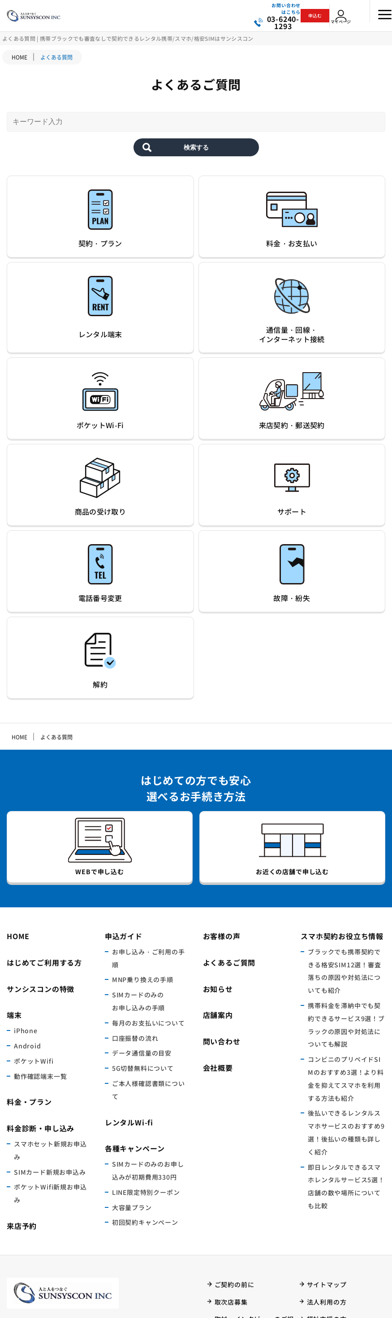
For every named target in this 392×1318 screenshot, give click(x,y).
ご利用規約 (231, 1195)
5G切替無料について (143, 914)
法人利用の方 (327, 1147)
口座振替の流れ (135, 883)
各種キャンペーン (135, 994)
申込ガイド (123, 782)
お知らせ (218, 834)
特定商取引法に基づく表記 (254, 1247)
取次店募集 (231, 1147)
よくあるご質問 (229, 808)
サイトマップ (327, 1129)
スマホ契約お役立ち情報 (342, 782)
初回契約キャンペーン (145, 1068)
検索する (196, 160)
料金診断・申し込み (40, 974)
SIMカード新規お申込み (50, 1017)
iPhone (26, 876)
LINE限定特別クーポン (146, 1037)
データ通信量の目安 (142, 898)
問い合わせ (222, 887)
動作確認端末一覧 (40, 921)
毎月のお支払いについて (148, 868)
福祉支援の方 (327, 1164)
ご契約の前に (234, 1129)
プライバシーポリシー (248, 1229)
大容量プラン (132, 1052)
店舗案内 (218, 860)
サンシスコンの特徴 (40, 834)
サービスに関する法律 (248, 1212)
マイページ (345, 24)
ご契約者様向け (330, 1229)
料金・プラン (29, 947)
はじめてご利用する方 (44, 808)
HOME (19, 57)
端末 (14, 860)
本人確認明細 (234, 1264)
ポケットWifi (33, 906)
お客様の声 (222, 782)
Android (27, 891)
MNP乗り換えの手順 (142, 825)
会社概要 (218, 913)
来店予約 (22, 1071)
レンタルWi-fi (129, 967)
